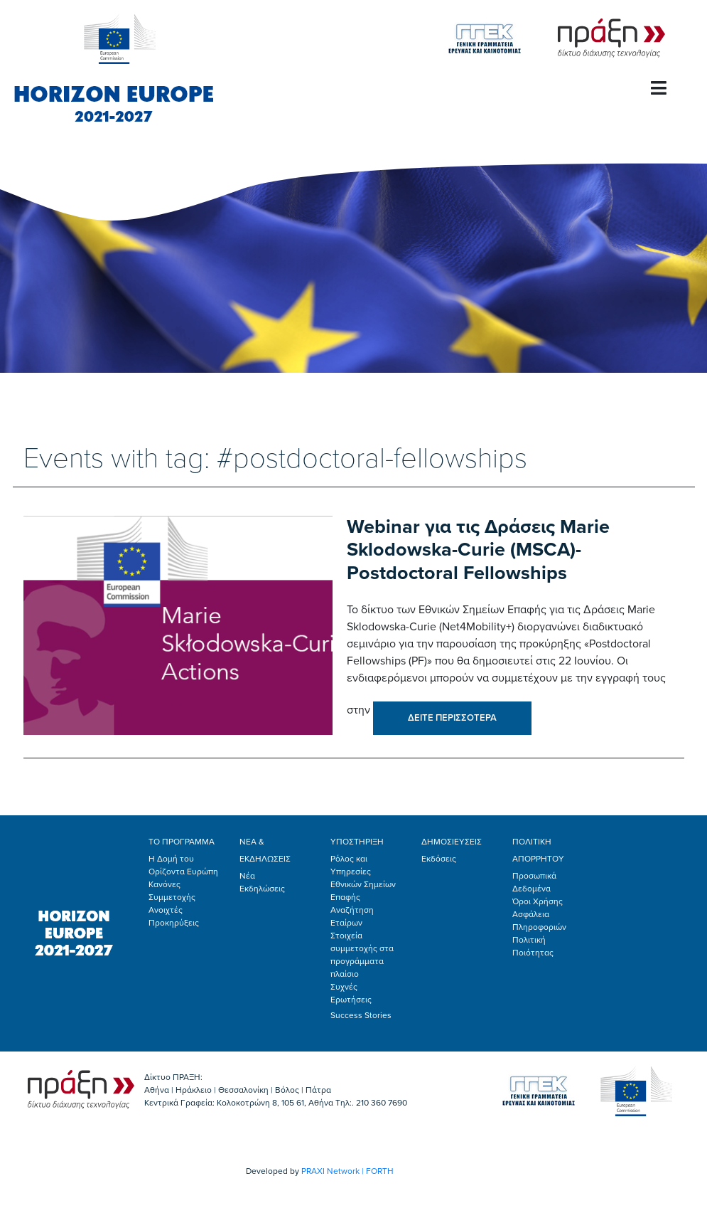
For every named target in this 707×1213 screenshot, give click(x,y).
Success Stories (361, 1015)
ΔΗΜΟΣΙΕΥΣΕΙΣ (451, 842)
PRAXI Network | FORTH (347, 1171)
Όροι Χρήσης (537, 901)
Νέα (247, 876)
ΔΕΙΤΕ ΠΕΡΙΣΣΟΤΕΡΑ (452, 718)
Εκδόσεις (438, 859)
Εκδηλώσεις (262, 889)
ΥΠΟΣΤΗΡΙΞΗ (357, 842)
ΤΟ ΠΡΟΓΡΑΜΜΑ (182, 842)
